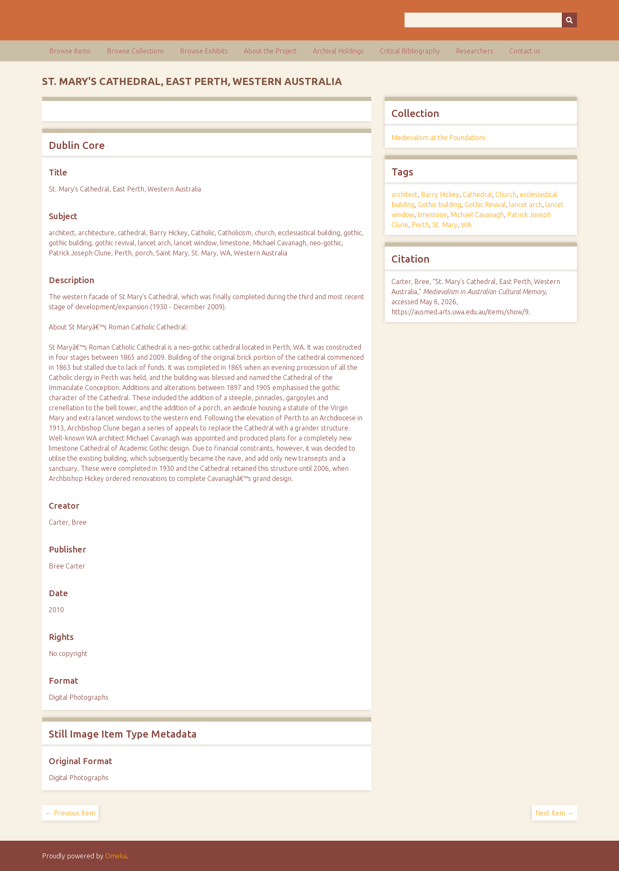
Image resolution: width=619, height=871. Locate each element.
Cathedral (477, 194)
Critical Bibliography (410, 51)
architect (405, 194)
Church (505, 194)
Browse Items (70, 51)
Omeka (116, 856)
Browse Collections (135, 51)
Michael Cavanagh (477, 214)
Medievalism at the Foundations (439, 137)
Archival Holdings (338, 51)
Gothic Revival (485, 204)
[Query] (491, 20)
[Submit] (569, 20)
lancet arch (525, 204)
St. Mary (445, 224)
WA (466, 224)
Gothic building (439, 204)
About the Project (270, 51)
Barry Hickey (440, 194)
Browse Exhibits (204, 51)
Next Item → (554, 813)
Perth (420, 224)
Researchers (474, 51)
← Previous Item (70, 813)
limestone (432, 214)
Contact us (524, 51)
